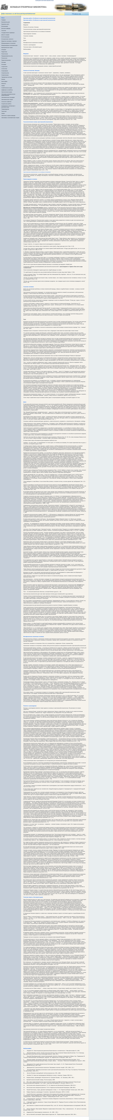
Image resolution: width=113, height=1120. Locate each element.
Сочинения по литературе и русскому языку (8, 106)
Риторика (3, 64)
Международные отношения (8, 43)
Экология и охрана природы (8, 115)
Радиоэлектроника (6, 60)
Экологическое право (6, 92)
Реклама (3, 62)
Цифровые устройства (7, 89)
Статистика (4, 68)
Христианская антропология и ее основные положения (37, 172)
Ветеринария (4, 26)
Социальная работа (6, 103)
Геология (3, 30)
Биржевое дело (5, 24)
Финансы (3, 83)
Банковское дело (5, 22)
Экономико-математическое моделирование (8, 95)
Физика (3, 79)
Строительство (5, 73)
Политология (4, 53)
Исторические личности (7, 39)
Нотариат (3, 49)
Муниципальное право (7, 47)
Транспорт (4, 111)
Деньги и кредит (5, 34)
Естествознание (5, 36)
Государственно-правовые (7, 32)
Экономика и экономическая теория (10, 117)
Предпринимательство (7, 56)
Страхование (4, 70)
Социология (4, 66)
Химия (3, 85)
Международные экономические (9, 45)
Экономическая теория (7, 99)
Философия (4, 81)
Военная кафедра (5, 28)
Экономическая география (8, 97)
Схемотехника (5, 75)
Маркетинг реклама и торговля (9, 41)
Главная (3, 20)
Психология (4, 58)
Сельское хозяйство (6, 101)
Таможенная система (6, 77)
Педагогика (4, 51)
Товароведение (5, 109)
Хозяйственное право (6, 87)
